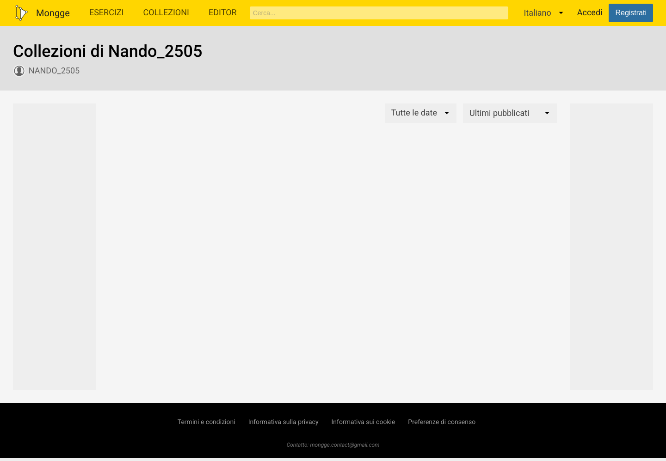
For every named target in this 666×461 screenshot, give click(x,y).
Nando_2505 (54, 71)
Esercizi (106, 13)
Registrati (631, 13)
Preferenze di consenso (441, 422)
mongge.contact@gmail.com (344, 445)
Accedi (590, 13)
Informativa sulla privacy (283, 422)
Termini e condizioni (206, 422)
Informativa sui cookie (363, 422)
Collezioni (166, 13)
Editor (223, 13)
